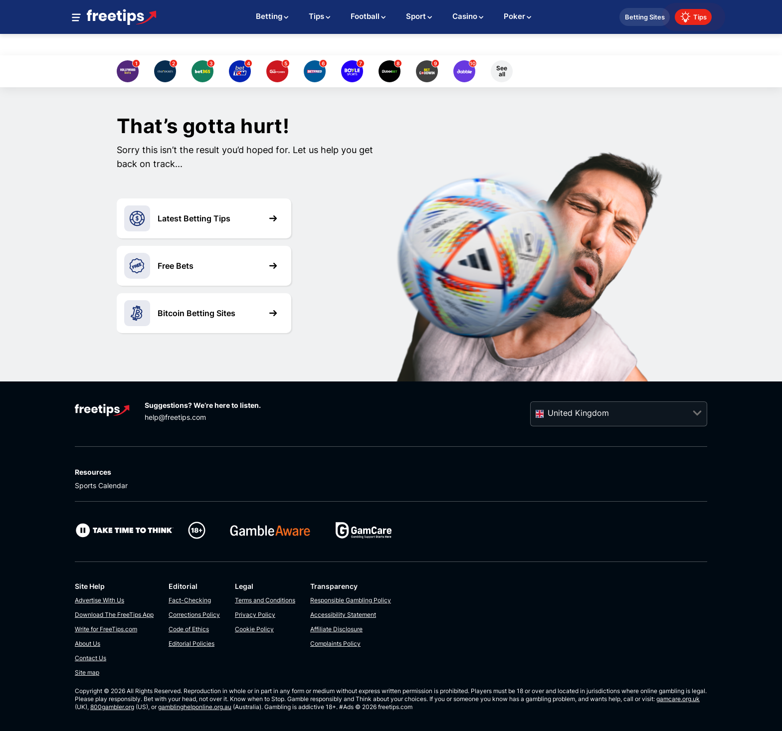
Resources (93, 472)
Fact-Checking (190, 600)
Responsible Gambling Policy (350, 600)
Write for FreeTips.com (106, 629)
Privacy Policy (255, 614)
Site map (87, 672)
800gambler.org (112, 707)
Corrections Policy (194, 614)
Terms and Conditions (265, 600)
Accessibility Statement (343, 614)
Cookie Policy (254, 629)
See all (501, 71)
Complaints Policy (335, 643)
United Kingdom (578, 413)
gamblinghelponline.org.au (194, 707)
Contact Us (90, 658)
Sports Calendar (101, 485)
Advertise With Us (99, 600)
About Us (87, 643)
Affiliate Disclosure (336, 629)
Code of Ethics (189, 629)
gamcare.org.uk (678, 699)
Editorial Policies (191, 643)
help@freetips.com (175, 417)
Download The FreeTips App (114, 614)
